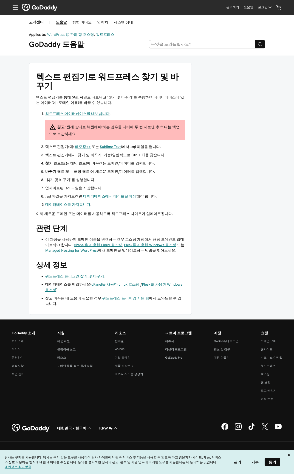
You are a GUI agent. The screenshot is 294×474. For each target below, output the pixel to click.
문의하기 (18, 357)
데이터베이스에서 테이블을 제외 (109, 196)
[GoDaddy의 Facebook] (225, 429)
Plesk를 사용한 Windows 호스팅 (150, 245)
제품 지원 (63, 341)
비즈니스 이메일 (271, 357)
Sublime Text (110, 146)
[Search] (260, 44)
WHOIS (119, 349)
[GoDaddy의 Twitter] (265, 429)
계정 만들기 (221, 357)
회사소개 (18, 341)
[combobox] (202, 44)
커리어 (16, 349)
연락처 (102, 22)
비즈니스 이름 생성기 (129, 374)
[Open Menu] (13, 7)
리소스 (61, 357)
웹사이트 (267, 349)
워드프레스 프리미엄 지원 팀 (125, 298)
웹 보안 (265, 382)
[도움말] (248, 7)
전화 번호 (267, 398)
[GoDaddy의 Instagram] (238, 429)
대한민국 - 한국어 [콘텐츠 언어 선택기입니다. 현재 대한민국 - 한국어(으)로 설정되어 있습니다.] (74, 428)
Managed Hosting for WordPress (71, 250)
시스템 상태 (123, 22)
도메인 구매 (268, 341)
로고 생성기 (268, 390)
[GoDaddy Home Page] (31, 428)
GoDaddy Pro (173, 357)
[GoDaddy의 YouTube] (278, 429)
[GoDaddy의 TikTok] (251, 429)
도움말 (61, 22)
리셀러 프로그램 (176, 349)
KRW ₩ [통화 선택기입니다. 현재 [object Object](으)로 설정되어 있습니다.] (108, 428)
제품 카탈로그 (124, 365)
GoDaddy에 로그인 (226, 341)
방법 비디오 (82, 22)
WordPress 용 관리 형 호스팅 (70, 34)
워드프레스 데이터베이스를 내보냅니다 (77, 113)
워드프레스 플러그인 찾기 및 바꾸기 (74, 276)
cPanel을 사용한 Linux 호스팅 (98, 245)
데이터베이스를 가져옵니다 (67, 204)
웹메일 (119, 341)
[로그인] (265, 7)
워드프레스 (105, 34)
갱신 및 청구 (222, 349)
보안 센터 (18, 374)
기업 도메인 (122, 357)
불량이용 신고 (66, 349)
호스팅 (265, 374)
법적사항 (18, 365)
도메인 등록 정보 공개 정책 (75, 365)
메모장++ (83, 146)
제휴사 (169, 341)
